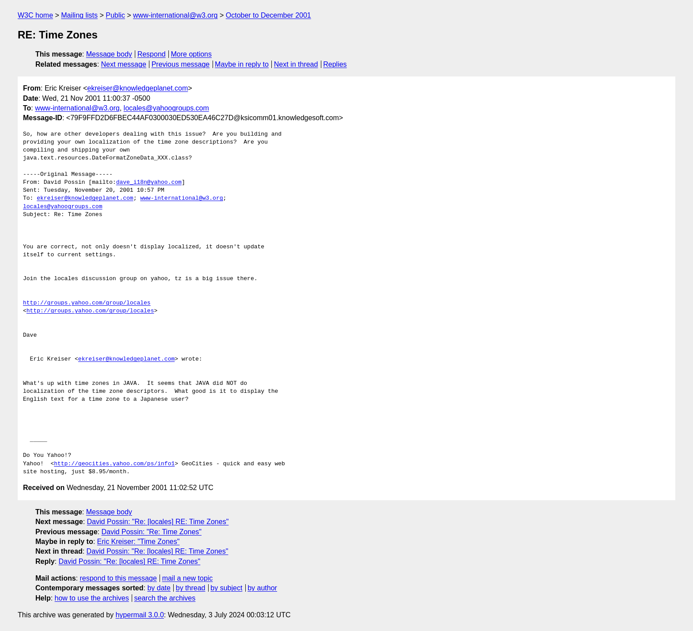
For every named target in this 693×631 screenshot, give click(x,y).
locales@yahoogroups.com (166, 108)
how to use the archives (92, 598)
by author (262, 588)
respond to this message (118, 578)
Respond (151, 54)
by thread (191, 588)
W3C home (35, 15)
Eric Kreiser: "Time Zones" (138, 541)
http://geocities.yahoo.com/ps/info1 (114, 464)
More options (191, 54)
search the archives (165, 598)
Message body (109, 54)
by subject (226, 588)
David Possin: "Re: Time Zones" (151, 532)
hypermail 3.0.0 (139, 615)
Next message (123, 64)
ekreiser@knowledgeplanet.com (137, 88)
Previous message (181, 64)
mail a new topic (187, 578)
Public (115, 15)
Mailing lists (79, 15)
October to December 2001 (268, 15)
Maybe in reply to (242, 64)
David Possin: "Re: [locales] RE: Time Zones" (158, 521)
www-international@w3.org (175, 15)
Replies (334, 64)
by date (158, 588)
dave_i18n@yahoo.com (149, 182)
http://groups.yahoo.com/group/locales (87, 303)
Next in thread (296, 64)
